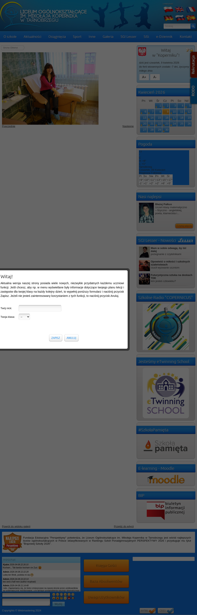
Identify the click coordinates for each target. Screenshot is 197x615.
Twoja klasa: (8, 105)
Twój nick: (6, 96)
